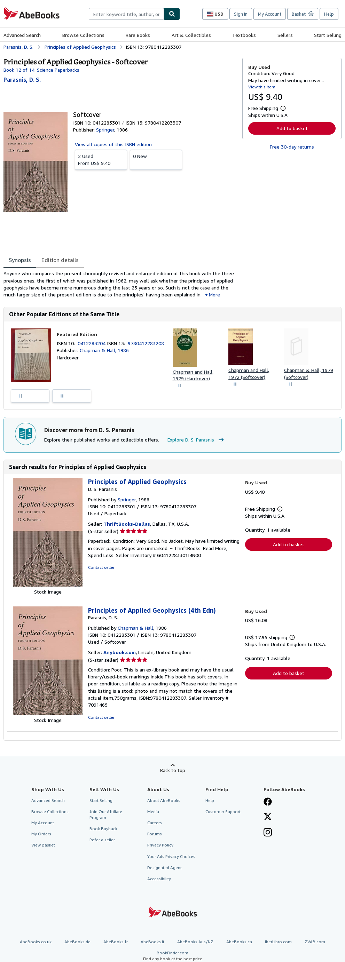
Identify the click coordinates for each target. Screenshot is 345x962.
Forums (154, 833)
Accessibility (159, 878)
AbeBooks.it (152, 941)
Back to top (172, 770)
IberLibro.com (278, 941)
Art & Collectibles (191, 35)
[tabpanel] (120, 284)
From (101, 159)
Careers (154, 822)
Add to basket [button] (292, 128)
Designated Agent (164, 867)
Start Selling (328, 35)
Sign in (241, 14)
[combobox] (126, 14)
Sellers (285, 35)
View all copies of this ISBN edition (113, 144)
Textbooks (244, 35)
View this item (261, 86)
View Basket (43, 845)
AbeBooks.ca (239, 941)
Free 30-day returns (292, 147)
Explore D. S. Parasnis (196, 439)
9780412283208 (146, 343)
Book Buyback (103, 828)
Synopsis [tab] (20, 259)
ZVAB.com (315, 941)
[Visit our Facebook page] (268, 802)
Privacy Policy (160, 845)
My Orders (41, 833)
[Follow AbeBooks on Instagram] (268, 833)
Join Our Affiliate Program (105, 814)
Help (329, 14)
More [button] (214, 294)
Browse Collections (83, 35)
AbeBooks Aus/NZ (195, 941)
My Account (269, 14)
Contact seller (101, 567)
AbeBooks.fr (115, 941)
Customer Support (223, 811)
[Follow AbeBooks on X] (268, 817)
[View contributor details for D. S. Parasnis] (22, 79)
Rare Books (138, 35)
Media (153, 811)
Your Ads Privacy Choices (171, 856)
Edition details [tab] (60, 259)
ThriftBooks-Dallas (126, 524)
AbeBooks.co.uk (36, 941)
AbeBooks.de (77, 941)
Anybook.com (119, 652)
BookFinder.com (172, 956)
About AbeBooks (163, 800)
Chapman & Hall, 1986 (104, 350)
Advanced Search (22, 35)
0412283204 (92, 343)
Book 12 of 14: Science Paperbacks (41, 70)
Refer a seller (102, 839)
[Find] (172, 14)
